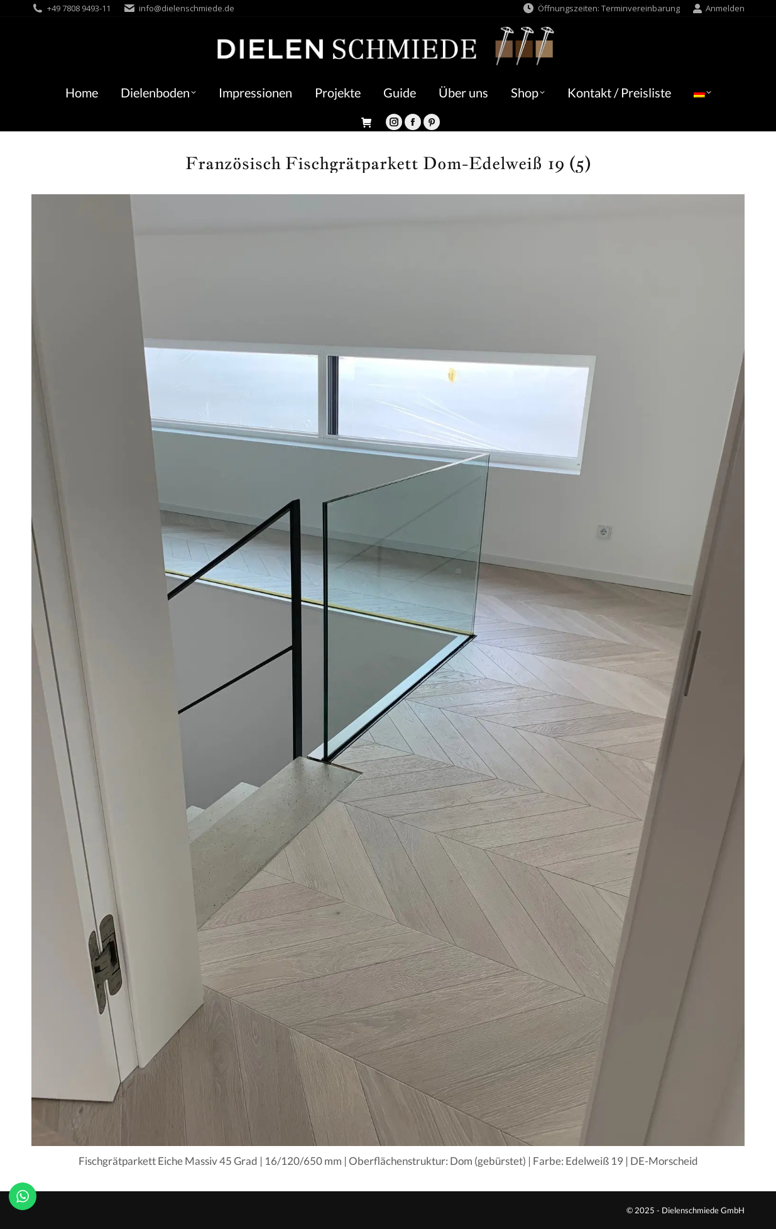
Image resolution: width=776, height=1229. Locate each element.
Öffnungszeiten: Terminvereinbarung (601, 8)
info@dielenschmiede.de (186, 8)
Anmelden (718, 8)
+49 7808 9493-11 (79, 8)
